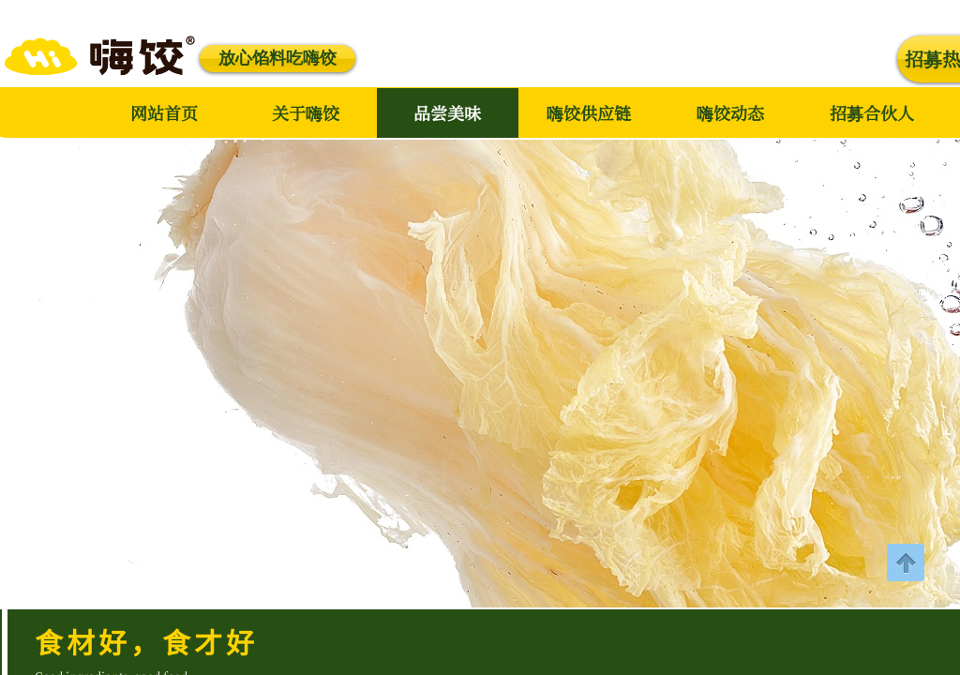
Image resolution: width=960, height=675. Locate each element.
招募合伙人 (872, 112)
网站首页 (164, 112)
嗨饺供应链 (589, 112)
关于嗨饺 (305, 112)
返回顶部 (905, 562)
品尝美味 (447, 112)
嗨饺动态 (730, 112)
